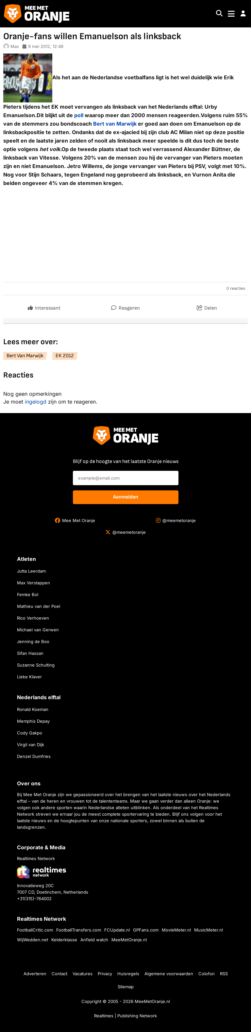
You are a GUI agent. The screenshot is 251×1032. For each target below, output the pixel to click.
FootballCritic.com (35, 929)
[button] (243, 14)
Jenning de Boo (33, 641)
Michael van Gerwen (38, 629)
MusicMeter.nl (208, 929)
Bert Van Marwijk (25, 356)
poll (78, 115)
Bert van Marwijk (115, 123)
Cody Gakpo (29, 732)
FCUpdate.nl (117, 929)
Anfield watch (94, 939)
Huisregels (128, 973)
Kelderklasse (64, 939)
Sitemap (126, 986)
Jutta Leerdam (31, 571)
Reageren (125, 306)
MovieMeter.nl (176, 929)
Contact (59, 973)
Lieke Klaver (29, 676)
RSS (224, 973)
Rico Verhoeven (33, 618)
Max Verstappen (33, 582)
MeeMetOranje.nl (129, 939)
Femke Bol (27, 594)
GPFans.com (146, 929)
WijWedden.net (32, 939)
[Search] (219, 14)
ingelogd (35, 401)
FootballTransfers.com (78, 929)
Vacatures (82, 973)
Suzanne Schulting (36, 665)
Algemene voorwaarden (168, 973)
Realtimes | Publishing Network (125, 1015)
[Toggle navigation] (231, 13)
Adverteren (35, 973)
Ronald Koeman (32, 709)
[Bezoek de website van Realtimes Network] (41, 872)
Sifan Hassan (30, 653)
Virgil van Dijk (30, 744)
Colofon (206, 973)
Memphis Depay (33, 721)
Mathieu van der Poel (38, 606)
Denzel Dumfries (34, 756)
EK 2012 (65, 356)
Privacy (105, 973)
